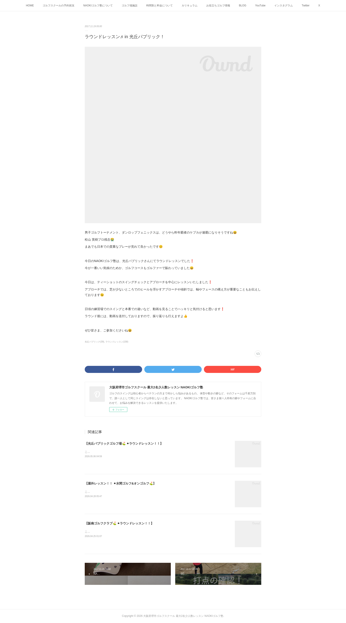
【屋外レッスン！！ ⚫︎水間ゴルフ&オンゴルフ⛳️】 (120, 483)
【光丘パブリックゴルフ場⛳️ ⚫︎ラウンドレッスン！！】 (124, 443)
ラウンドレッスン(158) (116, 341)
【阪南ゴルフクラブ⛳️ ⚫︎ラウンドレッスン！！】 (119, 523)
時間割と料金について (159, 5)
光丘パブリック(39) (94, 341)
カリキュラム (189, 5)
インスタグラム (283, 5)
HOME (30, 5)
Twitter (305, 5)
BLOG (242, 5)
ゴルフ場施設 (129, 5)
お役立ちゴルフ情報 (218, 5)
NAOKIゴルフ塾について (98, 5)
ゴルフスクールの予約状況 (58, 5)
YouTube (260, 5)
